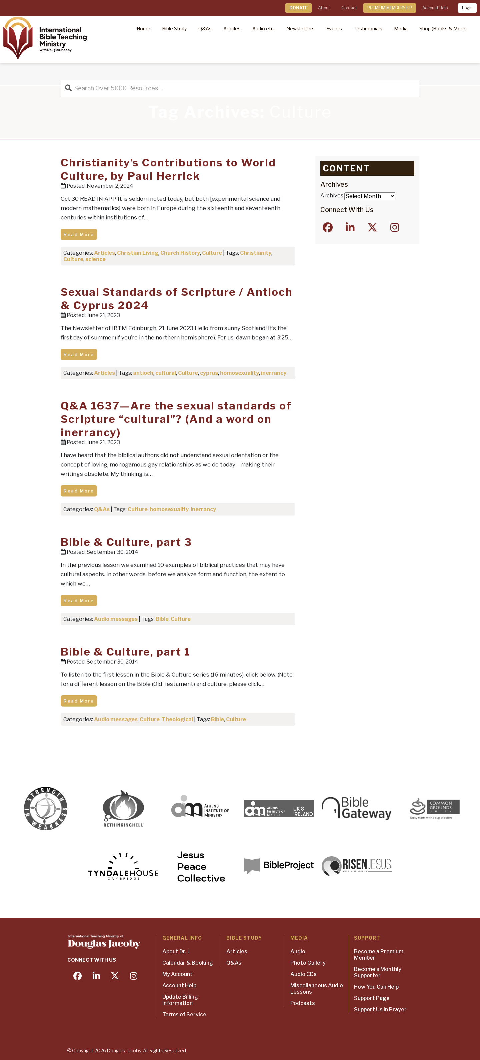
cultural (165, 373)
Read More (79, 234)
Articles (104, 253)
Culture (212, 253)
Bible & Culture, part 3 (126, 542)
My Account (177, 974)
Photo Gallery (308, 963)
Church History (180, 253)
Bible (162, 619)
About (324, 7)
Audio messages (116, 619)
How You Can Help (376, 987)
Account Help (435, 7)
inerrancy (273, 373)
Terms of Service (184, 1014)
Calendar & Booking (187, 963)
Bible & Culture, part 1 (125, 651)
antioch (143, 373)
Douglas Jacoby (124, 1050)
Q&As (102, 509)
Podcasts (302, 1003)
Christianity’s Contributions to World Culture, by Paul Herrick (168, 169)
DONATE (298, 7)
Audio (297, 951)
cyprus (209, 373)
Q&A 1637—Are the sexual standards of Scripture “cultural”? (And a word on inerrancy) (176, 419)
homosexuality (239, 373)
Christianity (255, 253)
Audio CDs (303, 974)
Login (467, 7)
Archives (331, 195)
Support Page (372, 998)
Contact (349, 7)
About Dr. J (176, 951)
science (95, 259)
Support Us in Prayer (380, 1009)
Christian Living (137, 253)
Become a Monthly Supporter (377, 972)
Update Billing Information (180, 1000)
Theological (177, 719)
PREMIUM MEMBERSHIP (389, 7)
